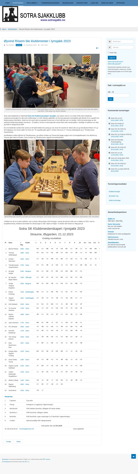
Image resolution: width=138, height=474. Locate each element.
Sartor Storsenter (114, 224)
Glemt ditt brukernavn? (115, 62)
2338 (22, 277)
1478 (22, 351)
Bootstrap (5, 459)
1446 (22, 292)
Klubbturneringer (114, 191)
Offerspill (28, 277)
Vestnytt (111, 232)
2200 (22, 304)
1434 (22, 366)
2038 (22, 259)
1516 (22, 337)
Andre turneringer (115, 200)
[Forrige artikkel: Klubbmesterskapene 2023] (8, 442)
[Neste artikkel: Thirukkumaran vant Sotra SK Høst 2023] (18, 442)
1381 (22, 298)
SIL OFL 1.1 (25, 461)
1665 (22, 384)
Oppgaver (120, 3)
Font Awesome (6, 461)
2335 (22, 271)
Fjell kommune (113, 237)
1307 (22, 343)
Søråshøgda (29, 292)
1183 (22, 380)
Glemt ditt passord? (114, 64)
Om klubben (32, 3)
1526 (22, 390)
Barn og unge (107, 3)
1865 (22, 253)
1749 (22, 331)
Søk (110, 99)
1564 (22, 327)
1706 (22, 308)
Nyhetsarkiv (18, 3)
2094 (22, 249)
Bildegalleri (68, 3)
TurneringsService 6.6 (26, 429)
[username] (123, 41)
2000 (22, 283)
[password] (122, 47)
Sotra (27, 249)
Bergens (28, 271)
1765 (22, 265)
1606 (22, 314)
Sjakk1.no (111, 219)
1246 (22, 372)
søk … (110, 92)
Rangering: (9, 396)
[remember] (108, 52)
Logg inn (94, 3)
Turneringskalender (50, 3)
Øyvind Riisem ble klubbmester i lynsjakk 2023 (38, 41)
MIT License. (46, 459)
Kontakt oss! (81, 3)
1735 (22, 323)
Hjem (7, 3)
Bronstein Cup (113, 196)
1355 (22, 359)
